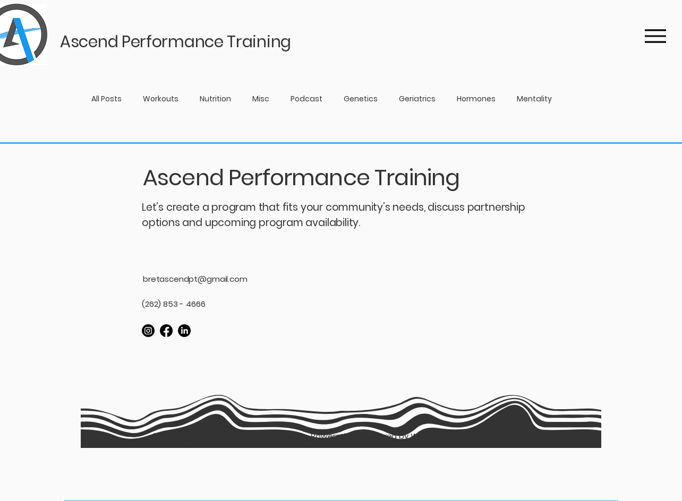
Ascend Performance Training (301, 177)
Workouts (160, 99)
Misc (260, 99)
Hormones (476, 99)
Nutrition (215, 99)
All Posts (106, 99)
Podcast (306, 99)
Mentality (534, 99)
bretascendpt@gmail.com (195, 278)
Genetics (361, 99)
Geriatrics (417, 99)
